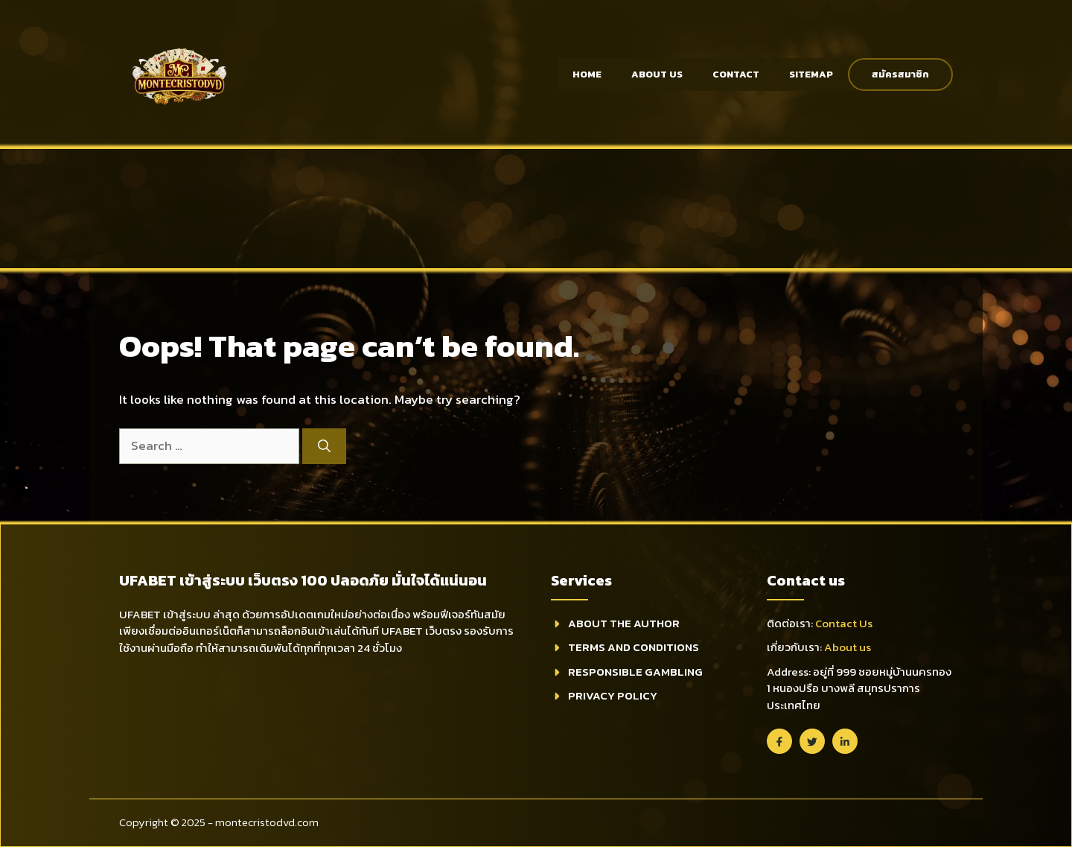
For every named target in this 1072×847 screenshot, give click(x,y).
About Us (657, 74)
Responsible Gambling (635, 671)
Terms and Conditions (633, 647)
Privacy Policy (612, 695)
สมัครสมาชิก (900, 74)
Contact (735, 74)
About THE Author (624, 623)
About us (847, 647)
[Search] (324, 446)
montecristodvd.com (267, 822)
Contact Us (843, 623)
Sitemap (811, 74)
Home (587, 74)
